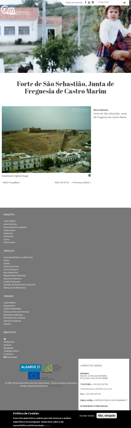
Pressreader (10, 357)
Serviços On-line (11, 266)
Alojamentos (9, 305)
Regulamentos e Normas (15, 275)
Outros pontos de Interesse (16, 311)
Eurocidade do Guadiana (15, 227)
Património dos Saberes (14, 317)
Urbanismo (9, 236)
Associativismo (10, 224)
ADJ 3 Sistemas (55, 386)
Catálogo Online (11, 351)
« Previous (77, 182)
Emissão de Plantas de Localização (19, 284)
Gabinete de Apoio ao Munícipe (18, 257)
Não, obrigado (106, 415)
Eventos (7, 324)
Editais (7, 263)
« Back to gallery (11, 182)
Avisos (6, 260)
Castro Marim (10, 221)
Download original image (15, 175)
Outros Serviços (11, 269)
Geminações (9, 230)
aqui (46, 425)
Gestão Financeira (12, 281)
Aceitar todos (86, 415)
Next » (87, 182)
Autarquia (8, 233)
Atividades (8, 348)
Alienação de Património (15, 287)
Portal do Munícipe (74, 2)
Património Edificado (13, 315)
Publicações (9, 242)
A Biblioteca (9, 342)
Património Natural (12, 321)
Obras (6, 239)
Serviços (7, 345)
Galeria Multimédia (12, 308)
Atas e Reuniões (11, 272)
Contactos (8, 354)
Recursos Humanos (12, 278)
